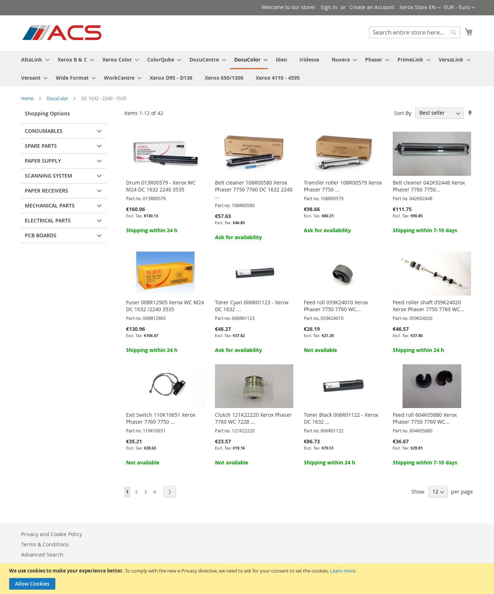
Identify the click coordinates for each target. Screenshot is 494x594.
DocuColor (58, 98)
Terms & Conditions (45, 544)
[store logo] (62, 33)
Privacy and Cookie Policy (51, 534)
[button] (459, 8)
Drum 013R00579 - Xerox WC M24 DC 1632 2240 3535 (161, 186)
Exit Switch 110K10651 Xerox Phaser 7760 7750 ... (160, 418)
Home (28, 98)
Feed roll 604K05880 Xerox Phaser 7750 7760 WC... (425, 418)
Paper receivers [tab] (46, 190)
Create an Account (371, 7)
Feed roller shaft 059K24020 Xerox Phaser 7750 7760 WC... (428, 306)
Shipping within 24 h (151, 230)
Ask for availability (238, 237)
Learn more (342, 570)
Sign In (329, 7)
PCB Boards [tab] (40, 235)
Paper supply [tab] (43, 160)
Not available (320, 349)
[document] (248, 578)
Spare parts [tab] (41, 145)
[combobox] (414, 32)
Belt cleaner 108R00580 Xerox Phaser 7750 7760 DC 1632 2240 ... (254, 189)
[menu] (247, 68)
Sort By (402, 112)
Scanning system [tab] (48, 175)
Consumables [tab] (44, 130)
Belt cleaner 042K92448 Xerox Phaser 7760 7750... (429, 186)
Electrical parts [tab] (48, 220)
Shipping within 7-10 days (425, 230)
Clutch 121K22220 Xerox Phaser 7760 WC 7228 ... (253, 418)
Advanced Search (42, 554)
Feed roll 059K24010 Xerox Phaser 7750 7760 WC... (336, 306)
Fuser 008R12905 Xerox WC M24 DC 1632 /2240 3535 (165, 306)
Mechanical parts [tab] (50, 205)
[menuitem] (33, 59)
